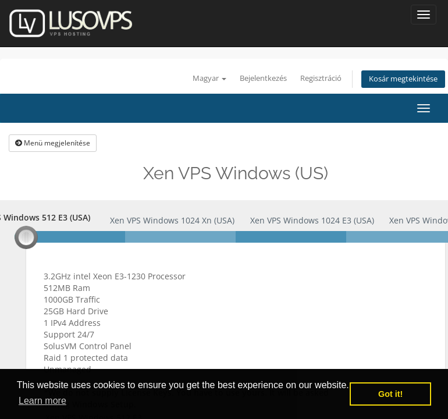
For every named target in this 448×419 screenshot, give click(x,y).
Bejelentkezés (263, 78)
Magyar (209, 78)
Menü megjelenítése (52, 143)
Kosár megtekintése (403, 79)
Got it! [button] (390, 394)
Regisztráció (321, 78)
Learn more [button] (42, 401)
